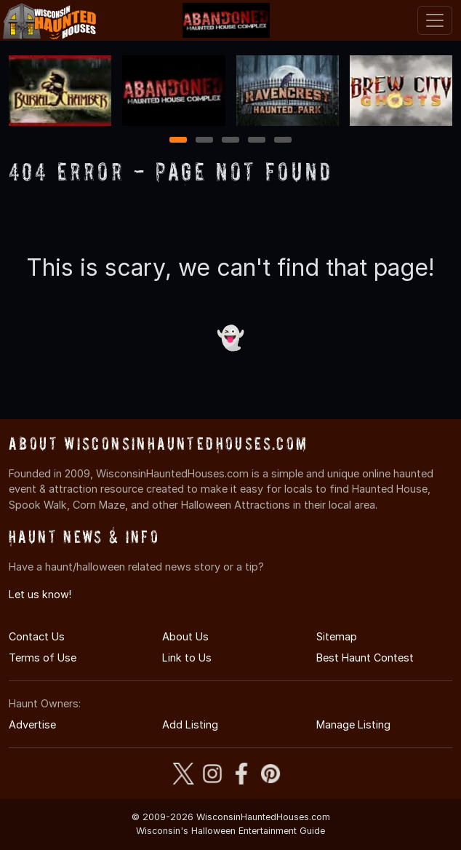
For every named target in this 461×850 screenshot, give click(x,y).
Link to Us (187, 657)
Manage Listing (353, 724)
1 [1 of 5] (178, 141)
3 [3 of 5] (230, 141)
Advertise (32, 724)
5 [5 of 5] (283, 141)
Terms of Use (42, 657)
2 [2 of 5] (204, 141)
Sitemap (336, 636)
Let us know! (40, 594)
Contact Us (37, 636)
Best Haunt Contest (365, 657)
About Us (185, 636)
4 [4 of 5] (256, 141)
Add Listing (190, 724)
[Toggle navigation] (434, 20)
